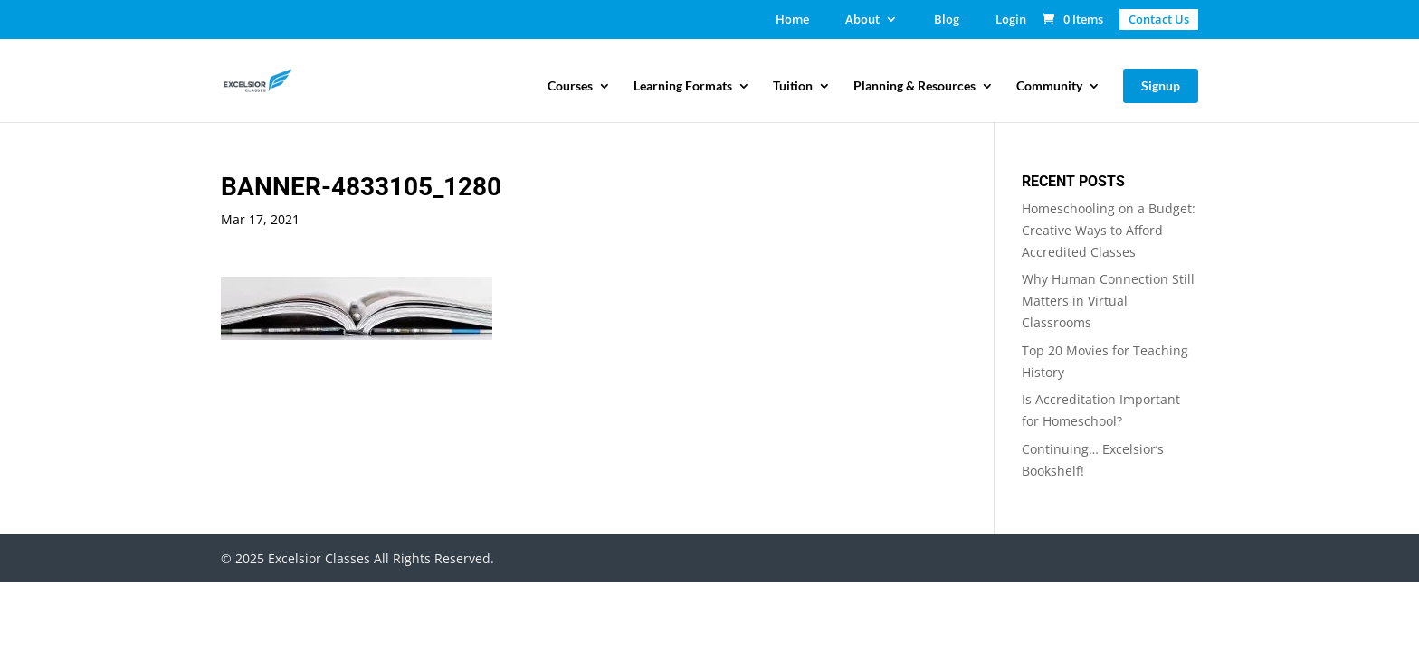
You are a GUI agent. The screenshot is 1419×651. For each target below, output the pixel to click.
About (862, 20)
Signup (1160, 85)
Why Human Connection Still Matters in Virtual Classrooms (1108, 300)
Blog (946, 20)
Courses (570, 86)
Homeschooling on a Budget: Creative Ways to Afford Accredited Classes (1108, 230)
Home (792, 20)
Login (1010, 20)
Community (1049, 86)
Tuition (793, 86)
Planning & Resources (914, 86)
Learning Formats (682, 86)
